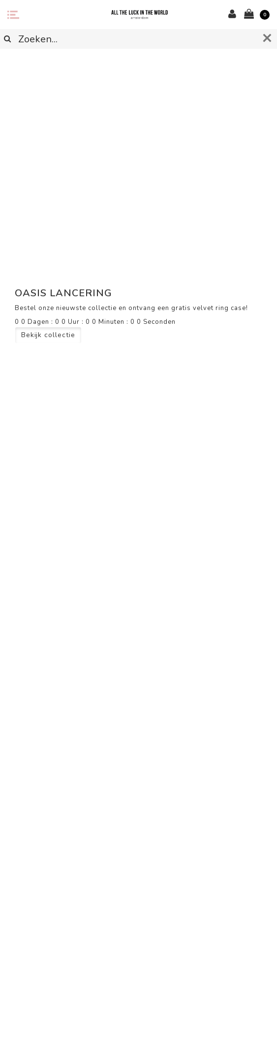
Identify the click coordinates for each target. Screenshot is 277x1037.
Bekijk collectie (48, 335)
